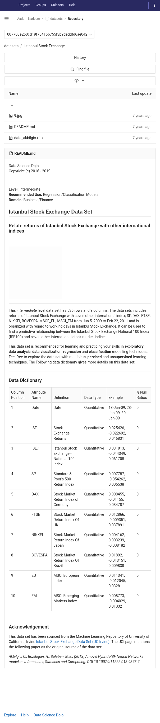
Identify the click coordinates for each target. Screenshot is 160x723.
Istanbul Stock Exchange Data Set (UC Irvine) (73, 642)
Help (72, 5)
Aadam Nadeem (28, 19)
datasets (11, 46)
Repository (75, 19)
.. (12, 104)
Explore (10, 715)
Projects (24, 5)
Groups (41, 5)
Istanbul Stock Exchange (44, 46)
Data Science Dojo (48, 715)
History (80, 57)
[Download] (80, 80)
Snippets (57, 5)
